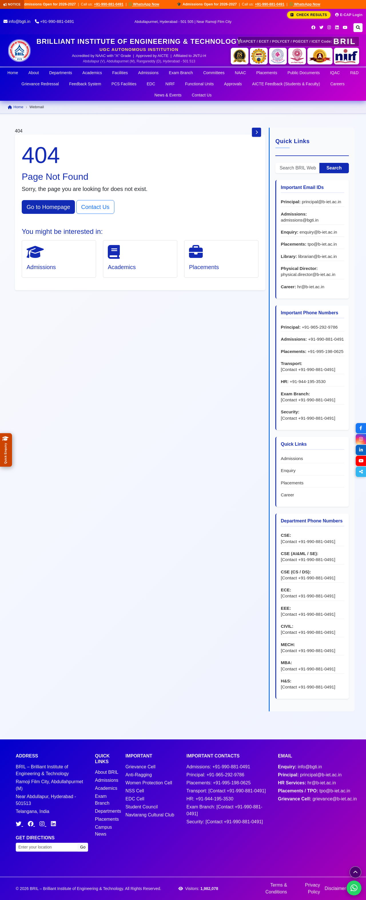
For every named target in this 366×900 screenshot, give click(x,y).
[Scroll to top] (355, 872)
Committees (214, 72)
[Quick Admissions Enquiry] (6, 450)
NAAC (240, 72)
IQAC (335, 72)
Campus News (103, 830)
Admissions (148, 72)
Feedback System (85, 84)
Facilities (120, 72)
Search (334, 167)
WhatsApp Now (148, 4)
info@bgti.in (16, 21)
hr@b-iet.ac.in (310, 286)
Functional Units (199, 84)
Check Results (309, 15)
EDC (151, 84)
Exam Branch (181, 72)
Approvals (233, 84)
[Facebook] (313, 27)
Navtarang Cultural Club (150, 814)
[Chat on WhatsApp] (354, 888)
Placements (266, 72)
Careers (337, 84)
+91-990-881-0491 (113, 4)
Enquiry (288, 470)
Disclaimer (335, 888)
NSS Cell (135, 790)
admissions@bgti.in (300, 220)
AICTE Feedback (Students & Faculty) (286, 84)
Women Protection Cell (149, 782)
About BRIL (106, 772)
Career (287, 494)
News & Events (168, 95)
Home (12, 72)
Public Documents (303, 72)
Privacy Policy (312, 888)
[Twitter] (321, 27)
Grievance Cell (141, 766)
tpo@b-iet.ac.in (322, 244)
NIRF (170, 84)
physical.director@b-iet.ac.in (308, 274)
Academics (92, 72)
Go (82, 847)
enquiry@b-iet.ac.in (318, 232)
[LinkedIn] (337, 27)
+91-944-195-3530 (307, 381)
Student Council (142, 806)
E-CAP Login (349, 15)
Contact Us (202, 95)
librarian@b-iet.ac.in (317, 256)
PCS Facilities (124, 84)
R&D (354, 72)
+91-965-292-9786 (319, 327)
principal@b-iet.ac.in (321, 201)
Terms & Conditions (276, 888)
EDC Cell (135, 798)
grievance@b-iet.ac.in (335, 798)
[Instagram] (329, 27)
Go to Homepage (48, 207)
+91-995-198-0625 (325, 351)
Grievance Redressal (40, 84)
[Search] (358, 27)
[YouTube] (345, 27)
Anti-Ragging (139, 774)
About (33, 72)
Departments (60, 72)
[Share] (361, 472)
